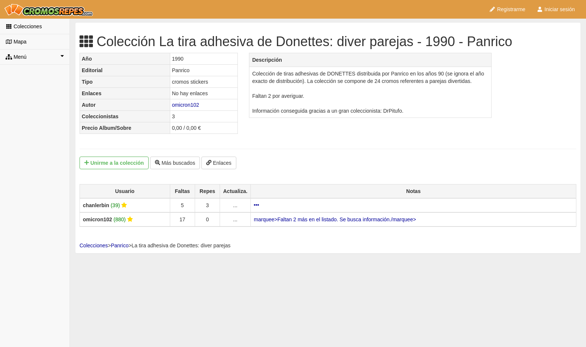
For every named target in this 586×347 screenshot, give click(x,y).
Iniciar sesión (556, 9)
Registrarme (507, 9)
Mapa (16, 42)
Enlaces (219, 163)
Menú (35, 56)
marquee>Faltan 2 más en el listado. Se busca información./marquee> (335, 219)
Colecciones (24, 26)
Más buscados (175, 163)
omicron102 (185, 105)
